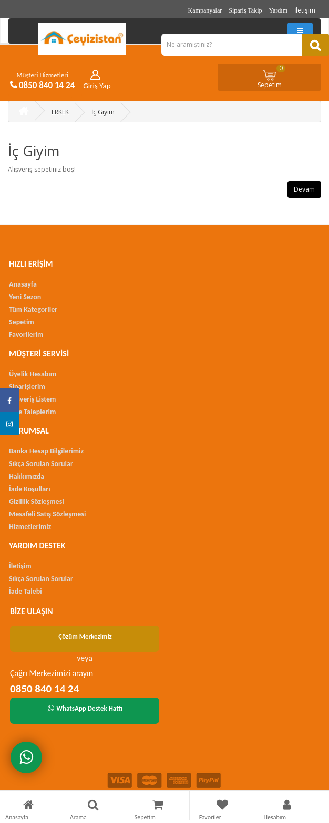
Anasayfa (23, 284)
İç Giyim (103, 112)
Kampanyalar (205, 10)
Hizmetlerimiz (30, 526)
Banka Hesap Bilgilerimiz (46, 451)
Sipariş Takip (245, 10)
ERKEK (60, 112)
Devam (304, 189)
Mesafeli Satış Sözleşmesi (47, 514)
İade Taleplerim (32, 411)
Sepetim (272, 76)
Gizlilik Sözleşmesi (36, 501)
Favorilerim (26, 334)
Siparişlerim (27, 386)
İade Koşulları (29, 488)
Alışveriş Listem (32, 399)
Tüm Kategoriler (33, 309)
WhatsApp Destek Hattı (85, 708)
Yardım (278, 10)
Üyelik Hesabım (32, 374)
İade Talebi (25, 591)
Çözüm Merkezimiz (85, 636)
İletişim (304, 10)
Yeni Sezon (25, 296)
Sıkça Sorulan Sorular (41, 463)
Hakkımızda (26, 476)
